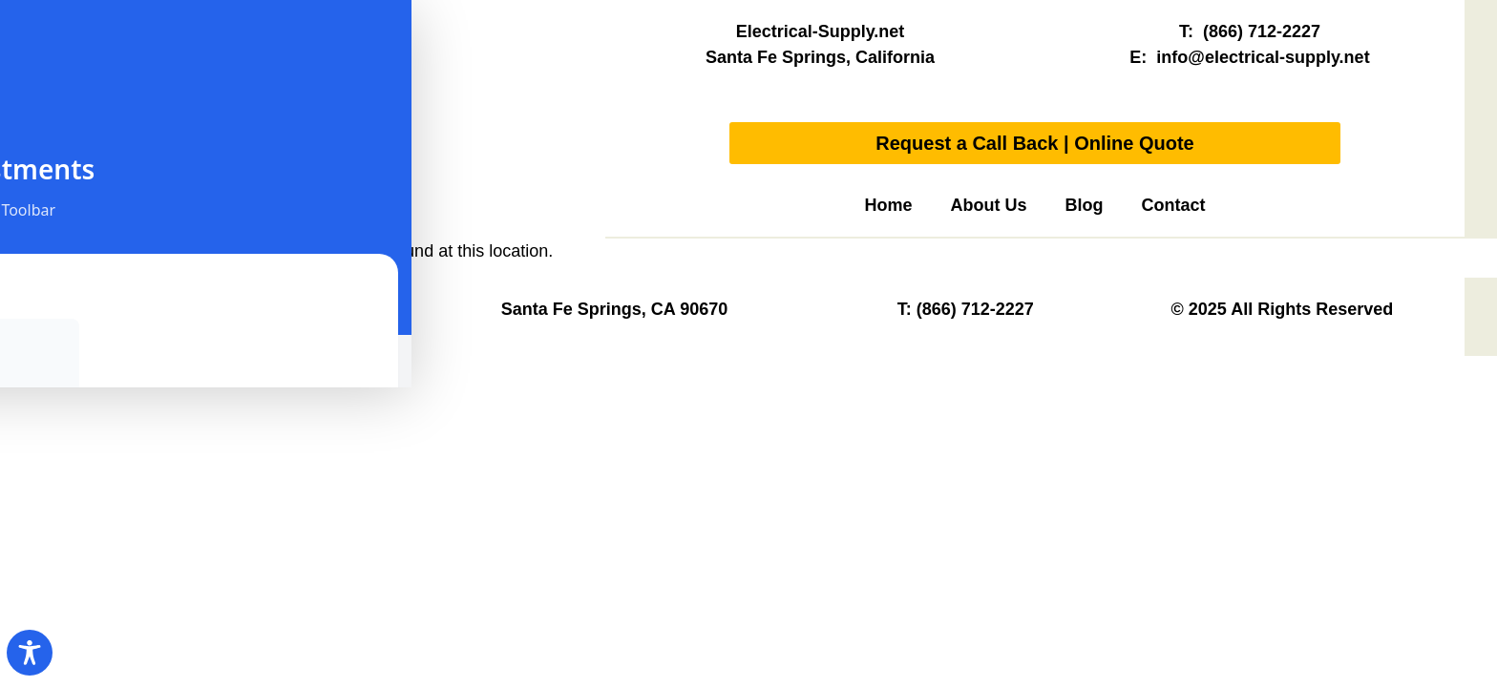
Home (888, 205)
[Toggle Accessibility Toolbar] (29, 652)
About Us (989, 205)
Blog (1084, 205)
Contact (1174, 205)
